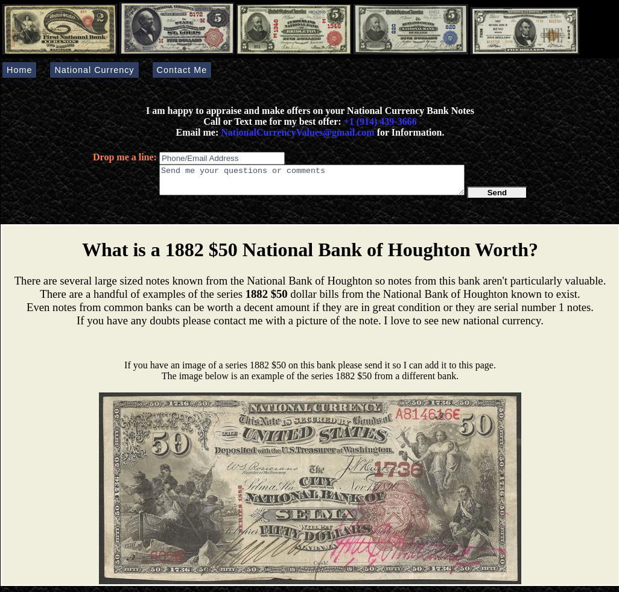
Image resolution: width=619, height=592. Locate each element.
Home (19, 70)
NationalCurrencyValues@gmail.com (296, 132)
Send (497, 198)
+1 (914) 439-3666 (380, 121)
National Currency (94, 70)
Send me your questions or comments (312, 183)
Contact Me (182, 70)
